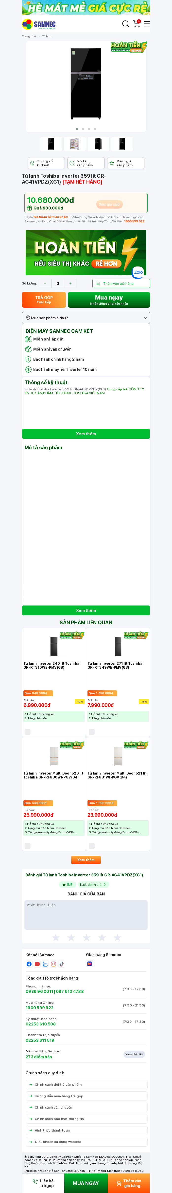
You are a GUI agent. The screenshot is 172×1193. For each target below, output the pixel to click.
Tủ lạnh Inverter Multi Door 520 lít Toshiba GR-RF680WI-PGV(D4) (53, 775)
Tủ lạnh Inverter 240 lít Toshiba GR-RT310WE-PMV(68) (51, 665)
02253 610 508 (41, 1024)
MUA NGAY (86, 1183)
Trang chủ (29, 36)
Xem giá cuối (109, 204)
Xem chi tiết (134, 1054)
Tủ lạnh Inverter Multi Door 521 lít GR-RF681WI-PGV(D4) (117, 775)
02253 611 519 (40, 1040)
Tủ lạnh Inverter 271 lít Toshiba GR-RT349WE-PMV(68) (114, 665)
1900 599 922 (134, 221)
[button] (77, 129)
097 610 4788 (70, 991)
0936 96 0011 (39, 991)
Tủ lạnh (47, 36)
